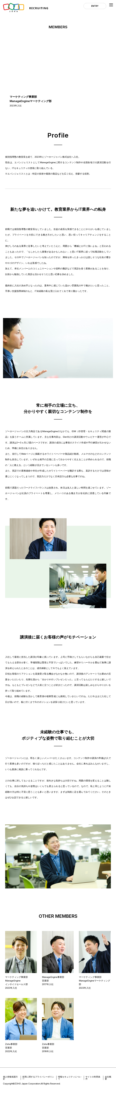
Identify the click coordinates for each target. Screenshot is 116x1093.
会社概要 (108, 1077)
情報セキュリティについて (69, 1077)
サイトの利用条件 (92, 1077)
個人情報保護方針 (10, 1077)
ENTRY (94, 6)
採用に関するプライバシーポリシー (38, 1077)
